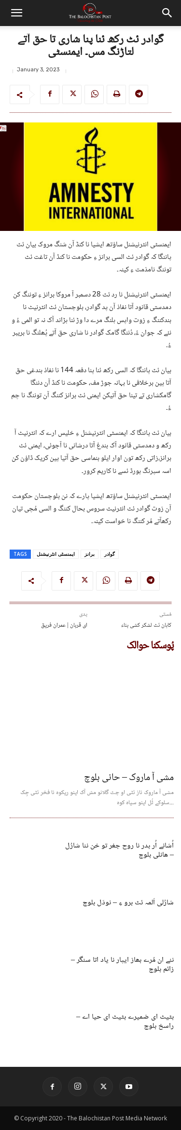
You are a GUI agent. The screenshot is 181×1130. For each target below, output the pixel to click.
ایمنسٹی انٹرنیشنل (56, 554)
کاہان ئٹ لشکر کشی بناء (146, 625)
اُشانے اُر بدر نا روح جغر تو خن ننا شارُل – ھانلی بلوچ (119, 850)
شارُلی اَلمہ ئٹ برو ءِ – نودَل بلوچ (128, 902)
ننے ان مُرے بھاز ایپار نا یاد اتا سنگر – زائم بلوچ (122, 965)
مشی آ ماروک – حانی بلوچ (129, 778)
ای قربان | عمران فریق (64, 625)
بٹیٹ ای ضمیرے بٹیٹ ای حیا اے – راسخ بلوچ (125, 1021)
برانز (89, 554)
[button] (16, 13)
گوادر (109, 554)
